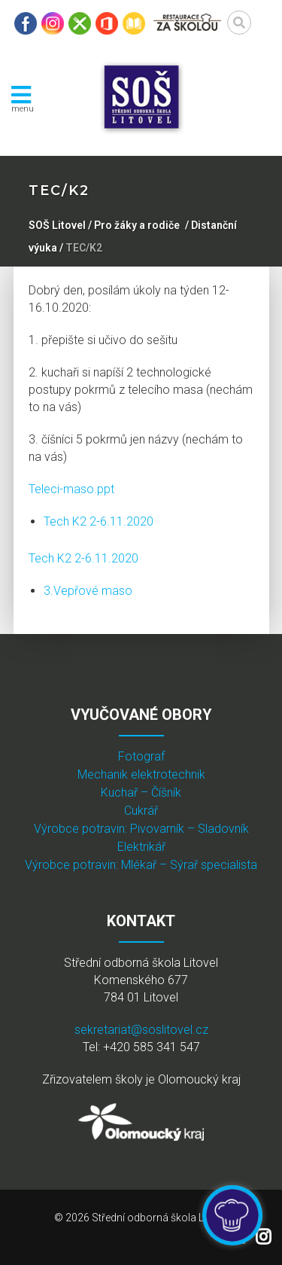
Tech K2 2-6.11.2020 (98, 521)
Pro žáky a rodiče (137, 225)
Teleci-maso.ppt (71, 489)
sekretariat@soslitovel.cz (141, 1030)
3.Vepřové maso (88, 591)
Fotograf (141, 756)
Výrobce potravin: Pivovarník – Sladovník (141, 828)
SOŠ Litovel (57, 225)
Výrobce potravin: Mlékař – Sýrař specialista (141, 865)
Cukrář (141, 810)
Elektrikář (141, 847)
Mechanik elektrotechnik (141, 774)
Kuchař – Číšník (141, 792)
